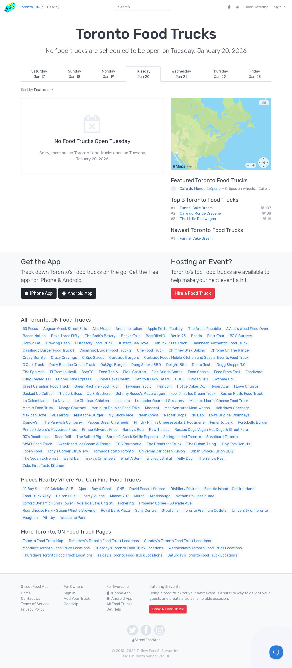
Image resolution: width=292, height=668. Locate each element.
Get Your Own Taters (152, 379)
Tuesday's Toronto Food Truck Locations (129, 548)
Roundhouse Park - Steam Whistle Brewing (59, 510)
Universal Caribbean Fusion (162, 451)
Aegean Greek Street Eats (65, 329)
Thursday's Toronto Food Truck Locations (58, 555)
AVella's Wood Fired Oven (247, 329)
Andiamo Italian (129, 329)
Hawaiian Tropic (138, 386)
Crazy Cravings (64, 357)
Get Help (71, 604)
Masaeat (152, 408)
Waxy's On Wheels (100, 458)
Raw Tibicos (159, 429)
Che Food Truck (150, 350)
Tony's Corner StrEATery (68, 451)
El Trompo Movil (63, 372)
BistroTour (215, 336)
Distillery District (185, 489)
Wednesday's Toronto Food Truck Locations (205, 548)
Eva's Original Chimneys (229, 415)
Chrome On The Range (230, 350)
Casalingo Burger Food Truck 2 (106, 350)
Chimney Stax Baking (187, 350)
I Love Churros (246, 386)
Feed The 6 (108, 372)
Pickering (126, 503)
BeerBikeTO (155, 336)
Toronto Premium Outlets (205, 510)
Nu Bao (198, 415)
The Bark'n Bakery (100, 336)
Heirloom (164, 386)
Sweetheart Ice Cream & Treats (83, 444)
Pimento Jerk (221, 422)
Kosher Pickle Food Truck (242, 393)
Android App (77, 293)
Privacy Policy (33, 609)
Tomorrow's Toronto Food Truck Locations (103, 541)
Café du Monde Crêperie (200, 188)
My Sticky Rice (121, 415)
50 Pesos (30, 329)
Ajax (82, 489)
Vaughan (30, 518)
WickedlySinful (159, 458)
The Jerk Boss (70, 393)
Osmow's (30, 422)
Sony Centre (145, 510)
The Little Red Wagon (198, 219)
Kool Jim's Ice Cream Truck (193, 393)
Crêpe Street (93, 357)
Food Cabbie (198, 372)
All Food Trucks (119, 604)
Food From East (227, 372)
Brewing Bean (58, 343)
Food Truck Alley (37, 496)
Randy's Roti (133, 429)
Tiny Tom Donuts (235, 444)
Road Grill (63, 437)
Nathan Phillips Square (195, 496)
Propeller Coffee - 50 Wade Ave (165, 503)
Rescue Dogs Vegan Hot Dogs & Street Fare (211, 429)
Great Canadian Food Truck (46, 386)
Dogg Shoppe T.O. (231, 365)
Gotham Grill (224, 379)
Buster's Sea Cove (133, 343)
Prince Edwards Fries (99, 429)
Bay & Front (101, 489)
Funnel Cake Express (73, 379)
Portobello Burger (253, 422)
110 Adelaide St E (58, 489)
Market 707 (119, 496)
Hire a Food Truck (193, 293)
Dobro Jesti (201, 365)
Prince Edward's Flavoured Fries (50, 429)
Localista (122, 401)
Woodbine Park (72, 518)
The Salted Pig (88, 437)
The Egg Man (34, 372)
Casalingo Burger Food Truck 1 (48, 350)
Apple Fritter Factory (165, 329)
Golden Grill (198, 379)
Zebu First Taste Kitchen (43, 466)
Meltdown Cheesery (232, 408)
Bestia (196, 336)
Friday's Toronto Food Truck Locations (130, 555)
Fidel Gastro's (134, 372)
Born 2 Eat (32, 343)
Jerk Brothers (98, 393)
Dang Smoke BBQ (146, 365)
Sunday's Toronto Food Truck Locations (177, 541)
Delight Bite (176, 365)
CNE (120, 489)
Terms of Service (35, 604)
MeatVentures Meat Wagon (187, 408)
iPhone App (39, 293)
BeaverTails (130, 336)
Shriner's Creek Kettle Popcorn (132, 437)
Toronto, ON (30, 7)
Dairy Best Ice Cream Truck (72, 365)
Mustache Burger (88, 415)
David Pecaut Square (147, 489)
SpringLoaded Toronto (182, 437)
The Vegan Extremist (40, 458)
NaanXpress (149, 415)
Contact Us (30, 598)
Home (26, 593)
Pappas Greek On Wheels (108, 422)
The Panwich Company (62, 422)
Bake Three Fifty (65, 336)
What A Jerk (131, 458)
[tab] (39, 74)
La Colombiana (35, 401)
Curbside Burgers (124, 357)
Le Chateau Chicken (92, 401)
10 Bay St (31, 489)
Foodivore (254, 372)
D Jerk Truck (33, 365)
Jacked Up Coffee (37, 393)
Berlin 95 (178, 336)
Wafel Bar (72, 458)
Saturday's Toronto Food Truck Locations (202, 555)
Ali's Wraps (101, 329)
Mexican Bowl (34, 415)
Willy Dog (185, 458)
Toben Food (32, 451)
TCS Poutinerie (128, 444)
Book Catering (256, 7)
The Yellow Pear (211, 458)
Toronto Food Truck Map (43, 541)
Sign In (280, 7)
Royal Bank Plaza (115, 510)
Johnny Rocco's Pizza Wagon (140, 393)
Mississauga (160, 496)
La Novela (61, 401)
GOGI (179, 379)
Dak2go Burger (113, 365)
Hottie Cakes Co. (191, 386)
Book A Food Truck (168, 609)
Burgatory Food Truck (93, 343)
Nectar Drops (175, 415)
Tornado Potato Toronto (114, 451)
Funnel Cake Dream (196, 208)
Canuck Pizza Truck (170, 343)
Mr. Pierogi (60, 415)
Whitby (49, 518)
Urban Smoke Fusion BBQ (211, 451)
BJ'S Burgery (241, 336)
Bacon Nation (34, 336)
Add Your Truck (77, 598)
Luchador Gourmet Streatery (159, 401)
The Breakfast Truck (164, 444)
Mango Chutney (72, 408)
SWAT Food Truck (37, 444)
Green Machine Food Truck (96, 386)
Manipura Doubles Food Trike (115, 408)
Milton (139, 496)
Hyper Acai (219, 386)
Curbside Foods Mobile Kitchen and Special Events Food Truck (196, 357)
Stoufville (170, 510)
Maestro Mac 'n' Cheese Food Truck (219, 401)
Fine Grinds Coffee (166, 372)
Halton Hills (65, 496)
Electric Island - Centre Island (229, 489)
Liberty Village (93, 496)
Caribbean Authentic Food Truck (219, 343)
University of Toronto (250, 510)
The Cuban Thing (201, 444)
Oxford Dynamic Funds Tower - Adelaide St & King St (68, 503)
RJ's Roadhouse (36, 437)
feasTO (87, 372)
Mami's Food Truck (38, 408)
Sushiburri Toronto (222, 437)
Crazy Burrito (34, 357)
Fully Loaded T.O (37, 379)
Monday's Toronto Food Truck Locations (56, 548)
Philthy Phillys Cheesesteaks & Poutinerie (169, 422)
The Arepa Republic (204, 329)
